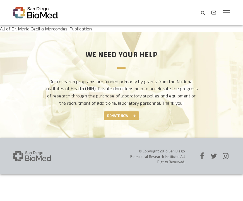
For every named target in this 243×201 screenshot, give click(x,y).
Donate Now (117, 116)
